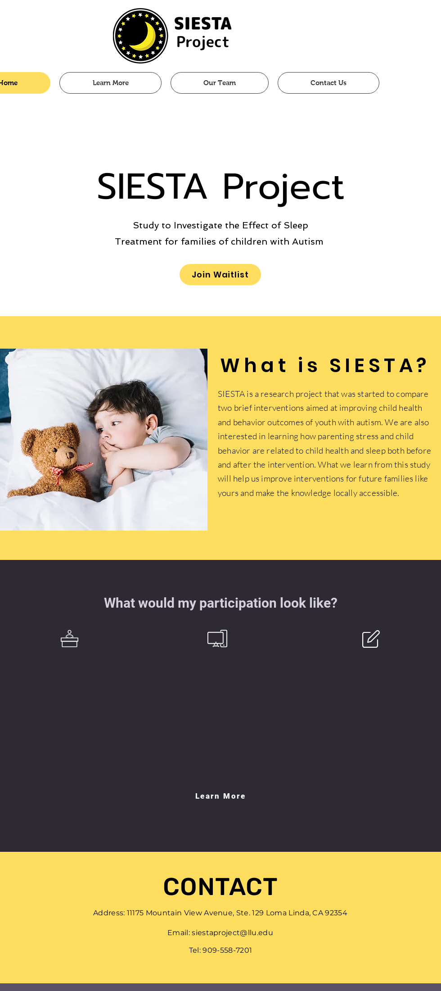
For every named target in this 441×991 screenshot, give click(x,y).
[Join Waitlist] (220, 274)
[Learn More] (220, 796)
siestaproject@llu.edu (232, 932)
